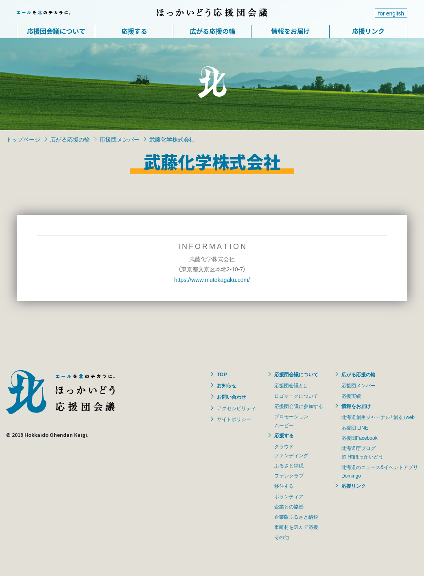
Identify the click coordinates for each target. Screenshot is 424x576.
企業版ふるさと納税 (296, 516)
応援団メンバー (120, 139)
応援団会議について (56, 31)
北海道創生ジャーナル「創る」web (378, 417)
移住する (284, 485)
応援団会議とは (291, 385)
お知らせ (226, 385)
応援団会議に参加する (298, 406)
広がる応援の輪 (212, 31)
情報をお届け (290, 31)
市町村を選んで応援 (296, 526)
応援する (134, 31)
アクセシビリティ (236, 408)
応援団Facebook (359, 437)
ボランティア (289, 496)
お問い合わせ (231, 396)
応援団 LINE (354, 427)
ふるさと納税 (289, 465)
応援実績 (351, 395)
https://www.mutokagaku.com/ (212, 279)
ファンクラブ (289, 475)
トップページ (23, 139)
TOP (222, 374)
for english (391, 13)
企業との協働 (289, 506)
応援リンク (368, 31)
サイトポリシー (234, 419)
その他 (281, 537)
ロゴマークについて (296, 395)
